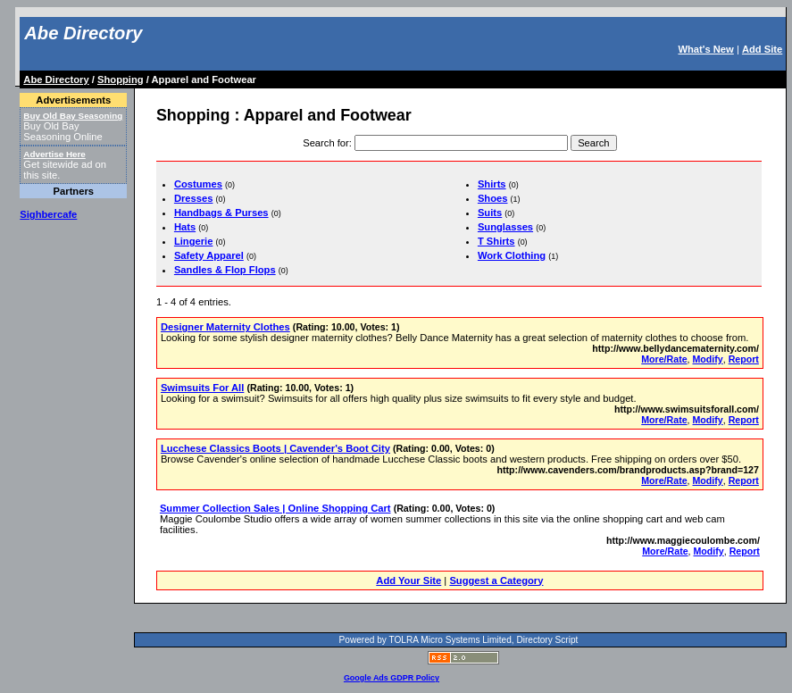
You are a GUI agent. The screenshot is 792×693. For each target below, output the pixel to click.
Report (744, 359)
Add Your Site (408, 580)
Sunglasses (505, 226)
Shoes (493, 198)
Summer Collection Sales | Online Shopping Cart (275, 508)
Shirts (492, 184)
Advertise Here (54, 154)
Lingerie (193, 241)
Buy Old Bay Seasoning (72, 116)
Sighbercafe (48, 214)
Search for (326, 143)
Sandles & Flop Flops (225, 269)
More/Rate (664, 359)
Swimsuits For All (202, 387)
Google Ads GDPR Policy (391, 677)
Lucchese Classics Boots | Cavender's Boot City (275, 448)
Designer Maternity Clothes (225, 326)
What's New (705, 49)
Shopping (120, 79)
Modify (708, 359)
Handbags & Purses (221, 212)
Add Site (762, 49)
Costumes (198, 184)
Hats (185, 226)
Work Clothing (512, 255)
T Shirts (496, 241)
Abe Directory (83, 33)
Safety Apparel (209, 255)
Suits (490, 212)
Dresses (193, 198)
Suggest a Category (496, 580)
